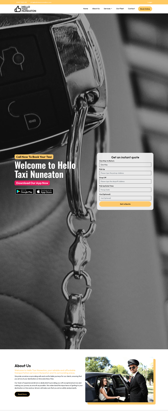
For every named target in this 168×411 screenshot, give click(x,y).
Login (150, 2)
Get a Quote (125, 204)
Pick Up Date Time (106, 186)
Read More (22, 394)
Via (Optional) (104, 194)
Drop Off (102, 177)
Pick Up (102, 169)
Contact (131, 8)
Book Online (145, 9)
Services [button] (107, 8)
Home (85, 8)
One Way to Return (106, 161)
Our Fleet (120, 8)
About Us (96, 8)
